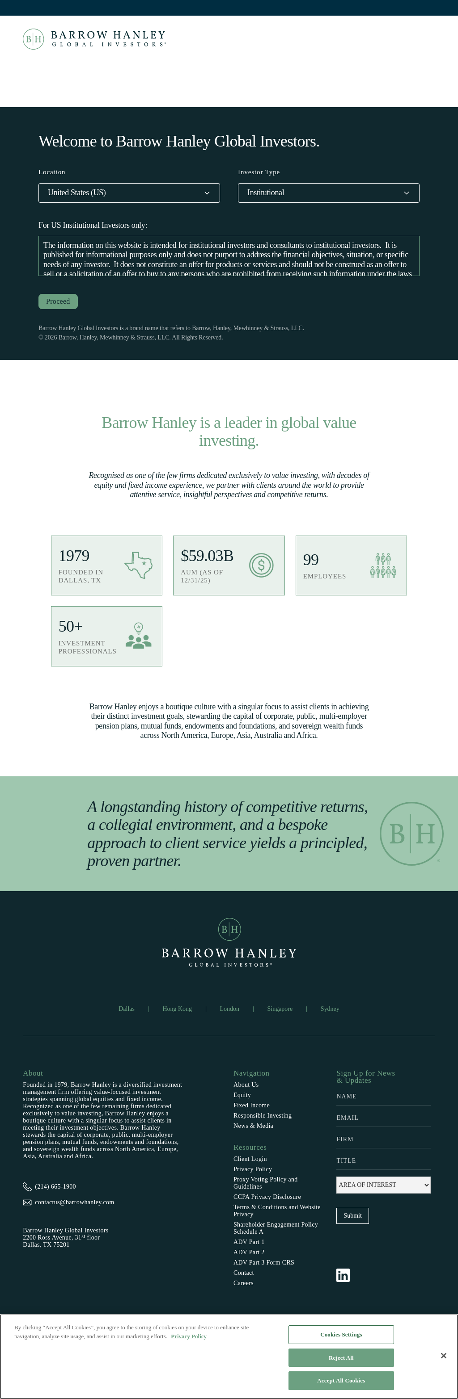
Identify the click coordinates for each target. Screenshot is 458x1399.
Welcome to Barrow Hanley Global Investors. (179, 141)
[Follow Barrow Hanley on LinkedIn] (347, 1275)
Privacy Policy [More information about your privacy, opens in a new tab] (189, 1336)
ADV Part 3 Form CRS (263, 1262)
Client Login (250, 1159)
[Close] (444, 1355)
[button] (129, 193)
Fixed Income (251, 1105)
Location (52, 172)
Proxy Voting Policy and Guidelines (265, 1183)
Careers (243, 1283)
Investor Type (259, 172)
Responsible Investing (262, 1115)
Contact (243, 1272)
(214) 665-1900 (55, 1186)
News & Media (253, 1126)
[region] (229, 1356)
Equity (242, 1095)
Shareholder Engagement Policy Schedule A (275, 1228)
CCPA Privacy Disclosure (267, 1197)
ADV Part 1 (249, 1242)
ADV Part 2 (249, 1252)
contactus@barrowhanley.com (74, 1202)
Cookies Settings (341, 1334)
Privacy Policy (252, 1169)
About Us (246, 1084)
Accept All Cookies (341, 1380)
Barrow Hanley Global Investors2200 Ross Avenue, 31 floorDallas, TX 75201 (65, 1237)
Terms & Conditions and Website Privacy (277, 1211)
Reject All (341, 1357)
